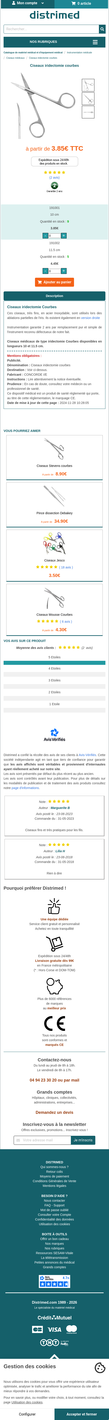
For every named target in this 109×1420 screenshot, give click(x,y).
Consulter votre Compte (54, 1214)
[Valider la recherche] (102, 29)
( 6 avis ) (66, 621)
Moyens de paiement (54, 1176)
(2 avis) (54, 177)
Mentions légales (54, 1186)
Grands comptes (54, 1267)
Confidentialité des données (54, 1219)
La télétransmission (54, 1258)
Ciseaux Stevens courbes (54, 466)
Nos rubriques (54, 1248)
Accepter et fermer (82, 1414)
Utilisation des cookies (54, 1224)
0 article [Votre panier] (81, 3)
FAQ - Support (54, 1205)
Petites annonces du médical (55, 1262)
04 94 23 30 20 (43, 1080)
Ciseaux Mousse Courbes (54, 614)
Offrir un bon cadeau (54, 1239)
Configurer (27, 1414)
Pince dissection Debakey (54, 513)
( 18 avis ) (66, 567)
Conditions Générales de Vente (54, 1181)
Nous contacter (54, 1200)
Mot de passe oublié (54, 1210)
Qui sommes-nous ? (54, 1167)
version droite (90, 318)
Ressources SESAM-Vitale (54, 1253)
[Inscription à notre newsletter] (42, 1140)
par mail (71, 1080)
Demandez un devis (54, 1112)
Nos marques (54, 1243)
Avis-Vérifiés (87, 755)
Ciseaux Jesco (54, 560)
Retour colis (54, 1171)
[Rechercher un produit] (51, 29)
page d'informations (25, 788)
